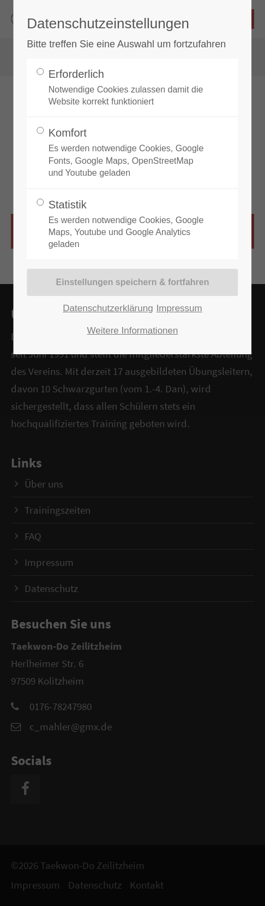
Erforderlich (129, 88)
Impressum (179, 308)
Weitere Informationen (132, 330)
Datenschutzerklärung (108, 308)
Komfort (129, 153)
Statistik (129, 225)
